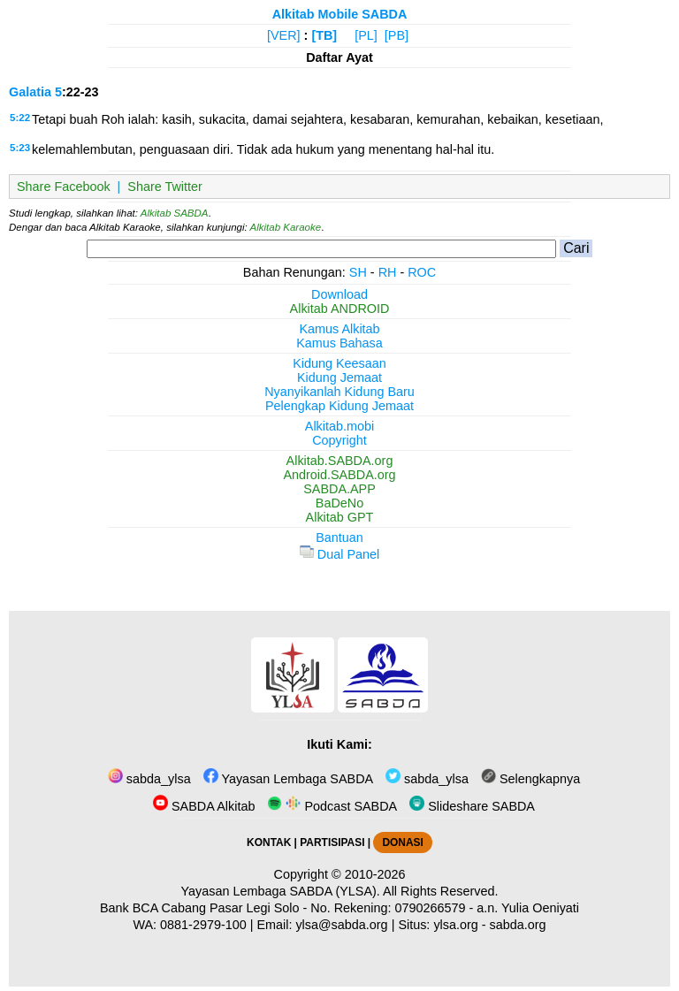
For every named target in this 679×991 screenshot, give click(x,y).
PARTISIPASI (332, 842)
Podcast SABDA (332, 806)
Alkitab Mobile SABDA (340, 14)
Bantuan (339, 537)
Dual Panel (339, 554)
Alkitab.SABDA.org (339, 461)
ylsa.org (455, 925)
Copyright (339, 440)
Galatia (30, 92)
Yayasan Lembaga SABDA (288, 779)
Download (339, 294)
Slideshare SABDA (472, 806)
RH (387, 272)
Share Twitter (164, 186)
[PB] (396, 35)
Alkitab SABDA (175, 213)
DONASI (402, 842)
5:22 (20, 117)
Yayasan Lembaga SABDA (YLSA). (280, 891)
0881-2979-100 (203, 925)
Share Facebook (64, 186)
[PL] (366, 35)
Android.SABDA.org (339, 475)
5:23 (20, 147)
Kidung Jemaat (339, 377)
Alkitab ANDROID (340, 308)
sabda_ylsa (149, 779)
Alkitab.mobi (339, 426)
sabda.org (518, 925)
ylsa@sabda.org (341, 925)
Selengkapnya (530, 779)
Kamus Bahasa (339, 343)
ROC (422, 272)
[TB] (324, 35)
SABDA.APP (339, 489)
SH (358, 272)
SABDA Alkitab (204, 806)
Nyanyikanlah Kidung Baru (339, 392)
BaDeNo (339, 503)
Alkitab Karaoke (286, 227)
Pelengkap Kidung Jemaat (339, 406)
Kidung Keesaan (339, 363)
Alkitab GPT (340, 517)
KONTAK (269, 842)
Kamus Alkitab (339, 329)
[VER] (284, 35)
